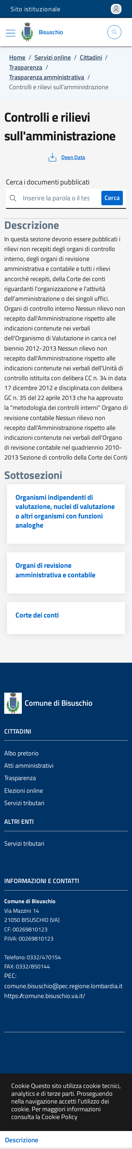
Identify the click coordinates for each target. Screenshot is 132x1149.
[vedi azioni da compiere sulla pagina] (66, 157)
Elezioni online (23, 790)
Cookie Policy (59, 1116)
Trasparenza (20, 778)
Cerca (112, 197)
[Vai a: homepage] (43, 32)
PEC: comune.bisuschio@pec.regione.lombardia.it (63, 980)
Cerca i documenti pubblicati (47, 182)
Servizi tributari (24, 803)
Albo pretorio (21, 753)
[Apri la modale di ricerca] (114, 32)
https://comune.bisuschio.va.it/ (44, 996)
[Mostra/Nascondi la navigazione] (10, 33)
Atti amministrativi (29, 765)
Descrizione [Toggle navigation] (21, 1140)
